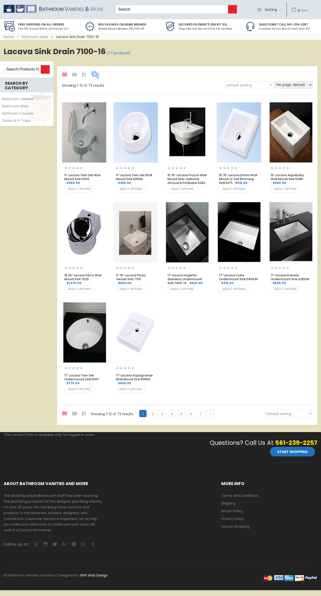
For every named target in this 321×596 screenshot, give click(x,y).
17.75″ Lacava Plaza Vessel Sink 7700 (131, 279)
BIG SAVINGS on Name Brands (122, 24)
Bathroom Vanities (17, 99)
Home (9, 36)
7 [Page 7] (201, 414)
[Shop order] (248, 85)
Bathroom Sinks (35, 36)
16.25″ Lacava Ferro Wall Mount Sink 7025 (82, 279)
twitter (55, 544)
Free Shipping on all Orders (41, 24)
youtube (83, 544)
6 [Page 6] (191, 414)
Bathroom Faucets (18, 113)
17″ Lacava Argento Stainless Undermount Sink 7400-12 (185, 279)
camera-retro (45, 544)
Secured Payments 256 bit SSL (203, 24)
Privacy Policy (232, 518)
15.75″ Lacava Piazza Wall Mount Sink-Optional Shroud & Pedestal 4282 (187, 179)
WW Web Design (94, 575)
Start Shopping (292, 451)
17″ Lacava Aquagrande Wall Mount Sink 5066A (134, 379)
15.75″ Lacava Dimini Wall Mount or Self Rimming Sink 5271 (238, 179)
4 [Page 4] (172, 414)
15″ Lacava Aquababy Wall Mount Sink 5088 (287, 179)
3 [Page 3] (162, 414)
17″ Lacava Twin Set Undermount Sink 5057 (81, 379)
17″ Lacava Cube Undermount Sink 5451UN (238, 279)
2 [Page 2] (153, 414)
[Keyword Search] (172, 9)
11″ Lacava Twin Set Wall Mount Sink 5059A (134, 179)
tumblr (92, 544)
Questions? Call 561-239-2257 (283, 24)
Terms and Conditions (240, 495)
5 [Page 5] (181, 414)
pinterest (74, 544)
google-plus (64, 544)
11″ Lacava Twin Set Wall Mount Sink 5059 (82, 179)
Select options (79, 189)
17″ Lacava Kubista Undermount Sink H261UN (290, 279)
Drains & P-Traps (16, 120)
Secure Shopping (235, 526)
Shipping (228, 503)
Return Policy (232, 511)
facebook (36, 544)
